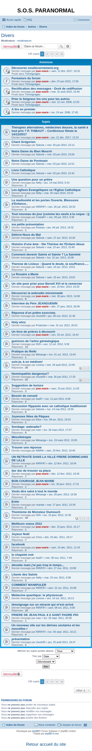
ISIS (38, 344)
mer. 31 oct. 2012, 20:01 (64, 325)
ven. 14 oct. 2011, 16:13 (60, 598)
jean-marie (42, 71)
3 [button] (52, 54)
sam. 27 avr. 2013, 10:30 (61, 237)
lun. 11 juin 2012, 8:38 (57, 398)
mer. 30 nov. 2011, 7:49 (58, 557)
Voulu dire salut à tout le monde (34, 491)
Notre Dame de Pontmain (30, 160)
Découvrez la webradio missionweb (37, 293)
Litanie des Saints (24, 574)
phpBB (35, 731)
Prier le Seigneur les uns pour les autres (41, 99)
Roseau (40, 227)
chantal (40, 504)
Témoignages (32, 73)
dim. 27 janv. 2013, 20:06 (65, 306)
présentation (21, 639)
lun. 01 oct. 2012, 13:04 (62, 354)
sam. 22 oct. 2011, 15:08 (62, 588)
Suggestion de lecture (27, 385)
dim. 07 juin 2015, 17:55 (64, 81)
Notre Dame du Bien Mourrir (32, 151)
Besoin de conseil (24, 395)
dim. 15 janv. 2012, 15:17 (65, 526)
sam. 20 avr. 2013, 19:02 (61, 277)
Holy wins (19, 322)
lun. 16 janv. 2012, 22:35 (57, 515)
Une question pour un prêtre (32, 179)
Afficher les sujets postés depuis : (45, 651)
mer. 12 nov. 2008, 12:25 (65, 102)
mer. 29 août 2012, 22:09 (61, 364)
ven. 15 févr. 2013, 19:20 (65, 286)
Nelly (39, 182)
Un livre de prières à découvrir (33, 331)
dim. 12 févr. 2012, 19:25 (65, 473)
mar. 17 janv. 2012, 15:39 (61, 504)
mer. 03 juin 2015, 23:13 (60, 145)
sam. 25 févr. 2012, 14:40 (61, 450)
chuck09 (40, 316)
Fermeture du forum (26, 78)
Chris (39, 537)
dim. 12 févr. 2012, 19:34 (62, 463)
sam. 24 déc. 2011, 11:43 (65, 547)
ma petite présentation (28, 224)
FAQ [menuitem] (29, 19)
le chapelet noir (23, 554)
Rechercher (61, 46)
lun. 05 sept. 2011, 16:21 (62, 631)
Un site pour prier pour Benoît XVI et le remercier (47, 283)
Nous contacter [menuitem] (47, 724)
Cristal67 (41, 217)
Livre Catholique (23, 170)
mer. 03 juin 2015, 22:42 (60, 173)
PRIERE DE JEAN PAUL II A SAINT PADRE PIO (45, 615)
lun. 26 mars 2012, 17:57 (58, 429)
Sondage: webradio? (27, 426)
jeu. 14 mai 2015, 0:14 (56, 182)
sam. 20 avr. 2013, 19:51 (61, 267)
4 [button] (57, 54)
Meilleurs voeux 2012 (27, 523)
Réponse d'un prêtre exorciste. (34, 313)
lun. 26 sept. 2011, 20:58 (57, 618)
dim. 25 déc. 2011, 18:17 (59, 537)
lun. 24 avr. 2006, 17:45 (64, 112)
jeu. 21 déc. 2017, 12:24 (65, 137)
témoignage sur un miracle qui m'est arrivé (42, 604)
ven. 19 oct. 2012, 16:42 (65, 334)
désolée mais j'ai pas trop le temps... (38, 565)
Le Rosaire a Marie (25, 274)
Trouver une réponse (27, 447)
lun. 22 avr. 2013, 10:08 (60, 257)
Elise (39, 419)
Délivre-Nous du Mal (26, 234)
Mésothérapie (21, 437)
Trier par (45, 656)
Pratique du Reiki (24, 351)
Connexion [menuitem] (83, 19)
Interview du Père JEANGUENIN (34, 303)
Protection (41, 325)
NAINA (40, 450)
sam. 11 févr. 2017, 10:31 (65, 71)
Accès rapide (13, 19)
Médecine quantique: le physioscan (37, 595)
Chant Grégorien (24, 142)
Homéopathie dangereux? (30, 373)
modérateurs (24, 40)
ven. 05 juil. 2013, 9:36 (61, 217)
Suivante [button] (62, 54)
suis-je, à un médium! (27, 361)
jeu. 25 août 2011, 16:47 (62, 642)
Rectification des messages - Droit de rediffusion (47, 88)
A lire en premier (24, 109)
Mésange (41, 354)
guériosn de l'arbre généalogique (35, 341)
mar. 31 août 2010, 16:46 (65, 91)
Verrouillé (10, 46)
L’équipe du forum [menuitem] (71, 724)
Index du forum (15, 724)
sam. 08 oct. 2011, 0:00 (61, 607)
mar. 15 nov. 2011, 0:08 (57, 577)
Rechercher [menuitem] (88, 27)
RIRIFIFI (41, 206)
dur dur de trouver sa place (31, 470)
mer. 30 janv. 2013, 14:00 (65, 296)
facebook (18, 544)
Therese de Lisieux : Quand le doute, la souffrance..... (50, 264)
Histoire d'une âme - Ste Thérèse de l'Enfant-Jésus (48, 244)
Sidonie (40, 145)
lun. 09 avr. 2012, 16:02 (57, 419)
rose (38, 429)
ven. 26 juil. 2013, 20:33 (61, 206)
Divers (7, 35)
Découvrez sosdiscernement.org (35, 68)
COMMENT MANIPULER (29, 585)
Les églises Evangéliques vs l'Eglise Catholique (46, 190)
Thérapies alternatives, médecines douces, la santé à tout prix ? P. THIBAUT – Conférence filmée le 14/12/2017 (50, 131)
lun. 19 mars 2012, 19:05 (63, 440)
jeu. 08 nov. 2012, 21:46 (61, 316)
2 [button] (47, 54)
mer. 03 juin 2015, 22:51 (60, 163)
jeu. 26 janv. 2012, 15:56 (63, 494)
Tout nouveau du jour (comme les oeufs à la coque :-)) (50, 214)
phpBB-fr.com (52, 733)
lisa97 (39, 398)
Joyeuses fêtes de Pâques (30, 416)
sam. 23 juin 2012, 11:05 (65, 388)
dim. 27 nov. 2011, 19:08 (62, 568)
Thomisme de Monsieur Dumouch (36, 512)
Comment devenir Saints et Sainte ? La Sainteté (46, 254)
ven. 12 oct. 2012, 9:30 (56, 344)
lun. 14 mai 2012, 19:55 (60, 409)
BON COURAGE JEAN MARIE (33, 481)
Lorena (40, 364)
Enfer (15, 501)
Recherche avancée (68, 46)
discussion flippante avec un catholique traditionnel (49, 406)
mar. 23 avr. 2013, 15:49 (61, 247)
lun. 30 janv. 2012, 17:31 (65, 484)
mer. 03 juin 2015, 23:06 (60, 154)
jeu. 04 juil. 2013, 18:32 (60, 227)
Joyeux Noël (21, 534)
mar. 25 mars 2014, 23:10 (58, 193)
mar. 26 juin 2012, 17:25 (61, 376)
